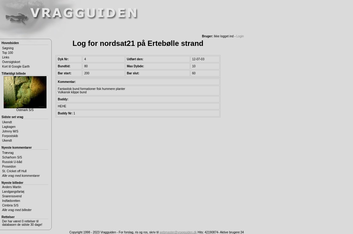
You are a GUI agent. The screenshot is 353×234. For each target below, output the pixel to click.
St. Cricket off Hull (14, 171)
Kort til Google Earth (16, 66)
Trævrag (7, 152)
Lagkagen (9, 126)
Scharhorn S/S (12, 157)
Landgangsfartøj (13, 191)
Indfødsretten (11, 200)
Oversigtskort (11, 62)
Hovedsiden (10, 43)
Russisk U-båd (12, 162)
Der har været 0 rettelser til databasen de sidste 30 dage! (22, 223)
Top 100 (7, 52)
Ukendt (7, 122)
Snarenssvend (12, 196)
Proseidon (9, 166)
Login (240, 36)
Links (5, 57)
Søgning (7, 48)
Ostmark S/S (25, 94)
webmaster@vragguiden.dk (178, 232)
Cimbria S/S (10, 205)
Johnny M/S (10, 131)
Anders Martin (11, 187)
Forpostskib (10, 136)
